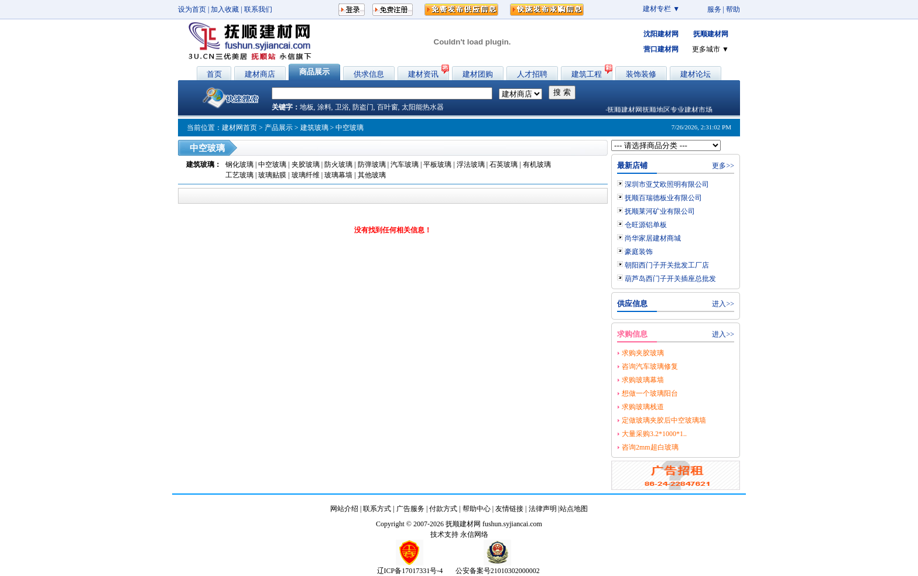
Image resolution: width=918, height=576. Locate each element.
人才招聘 (532, 74)
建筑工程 (586, 74)
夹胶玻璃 (306, 164)
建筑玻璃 (314, 128)
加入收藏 (225, 9)
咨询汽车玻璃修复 (650, 366)
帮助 (733, 9)
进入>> (723, 304)
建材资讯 (423, 74)
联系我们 (258, 9)
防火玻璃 (339, 164)
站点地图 (574, 509)
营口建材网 (661, 49)
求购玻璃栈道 (643, 407)
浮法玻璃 (471, 164)
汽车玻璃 (405, 164)
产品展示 (279, 128)
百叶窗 (387, 107)
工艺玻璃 (239, 175)
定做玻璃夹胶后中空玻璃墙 (664, 420)
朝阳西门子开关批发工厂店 (667, 265)
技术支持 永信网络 (459, 534)
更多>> (723, 166)
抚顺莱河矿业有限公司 (660, 211)
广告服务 (410, 509)
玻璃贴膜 (272, 175)
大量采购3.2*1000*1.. (654, 434)
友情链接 (509, 509)
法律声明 (543, 509)
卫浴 (342, 107)
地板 (307, 107)
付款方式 (443, 509)
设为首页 (192, 9)
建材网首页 (239, 128)
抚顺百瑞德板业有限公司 (663, 198)
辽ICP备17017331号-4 (410, 571)
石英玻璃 (503, 164)
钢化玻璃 (240, 164)
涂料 (324, 107)
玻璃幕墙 (338, 175)
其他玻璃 (372, 175)
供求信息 (369, 74)
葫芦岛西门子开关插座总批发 (670, 279)
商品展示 (314, 71)
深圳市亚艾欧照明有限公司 (667, 184)
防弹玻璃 (372, 164)
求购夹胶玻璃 (643, 353)
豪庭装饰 (639, 252)
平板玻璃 (437, 164)
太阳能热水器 (423, 107)
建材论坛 (695, 74)
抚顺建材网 (710, 34)
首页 (214, 74)
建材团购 (478, 74)
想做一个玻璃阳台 (650, 393)
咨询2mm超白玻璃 (650, 447)
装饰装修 (641, 74)
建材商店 (260, 74)
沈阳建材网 (661, 34)
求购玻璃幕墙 (643, 380)
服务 (714, 9)
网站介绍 (344, 509)
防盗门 (363, 107)
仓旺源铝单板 (646, 225)
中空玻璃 (273, 164)
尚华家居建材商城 (653, 238)
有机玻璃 (537, 164)
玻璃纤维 (306, 175)
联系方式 (377, 509)
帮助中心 (477, 509)
